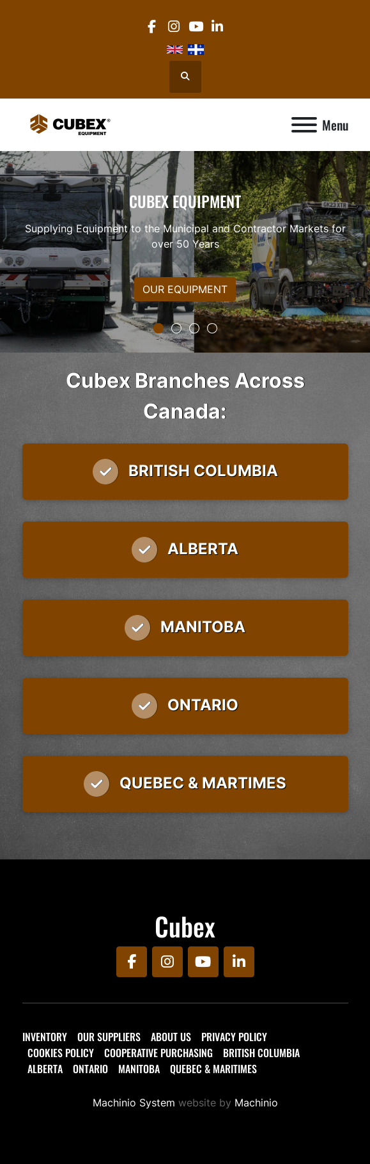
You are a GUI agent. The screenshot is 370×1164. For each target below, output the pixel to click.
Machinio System (134, 1102)
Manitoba (139, 1068)
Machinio (256, 1102)
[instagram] (173, 26)
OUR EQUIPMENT (185, 289)
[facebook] (151, 26)
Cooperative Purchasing (158, 1052)
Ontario (90, 1068)
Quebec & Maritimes (213, 1068)
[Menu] (304, 124)
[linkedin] (217, 26)
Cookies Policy (60, 1052)
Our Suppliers (109, 1036)
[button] (158, 328)
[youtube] (195, 26)
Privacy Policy (234, 1036)
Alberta (45, 1068)
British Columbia (261, 1052)
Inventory (44, 1036)
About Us (171, 1036)
